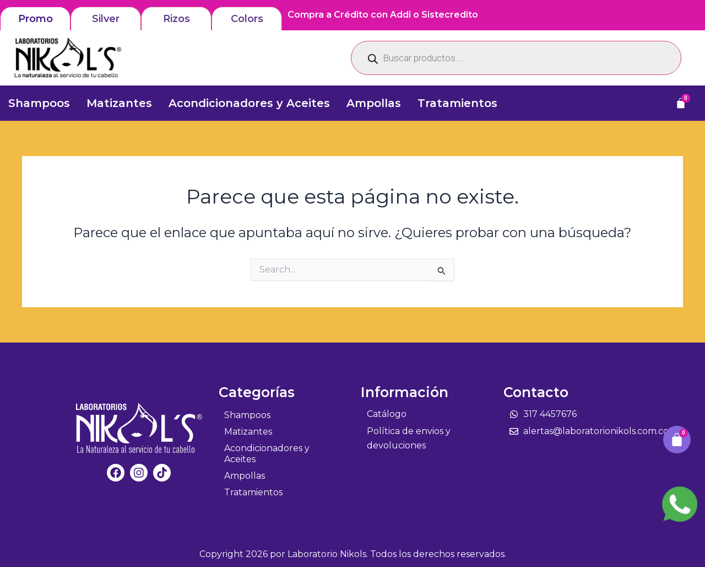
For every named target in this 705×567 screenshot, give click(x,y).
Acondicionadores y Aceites (249, 103)
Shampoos (39, 103)
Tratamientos (457, 103)
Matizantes (119, 103)
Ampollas (373, 103)
